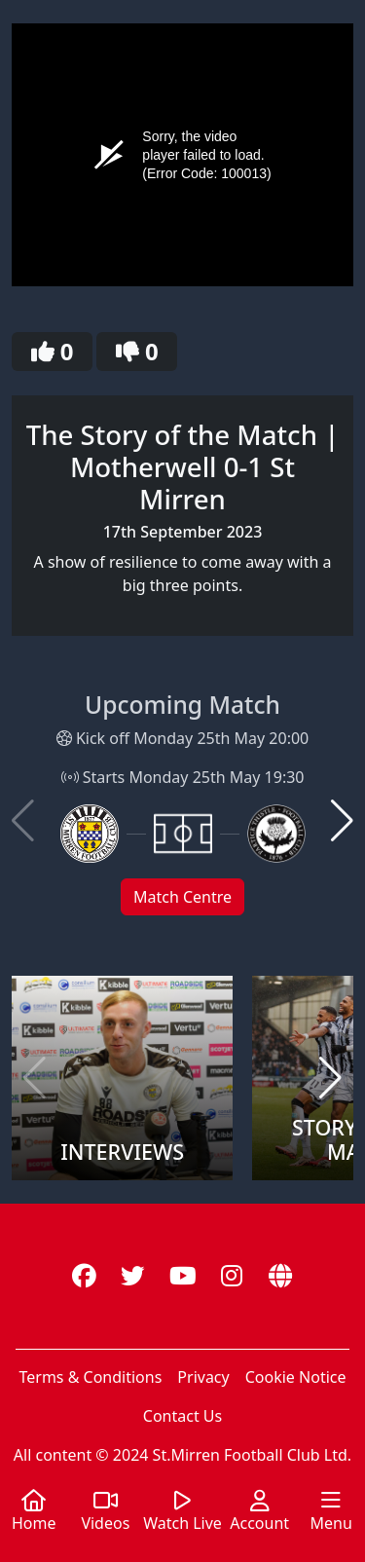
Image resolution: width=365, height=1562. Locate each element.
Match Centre (182, 897)
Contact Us (182, 1416)
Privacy (203, 1377)
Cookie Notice (296, 1377)
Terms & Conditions (90, 1377)
